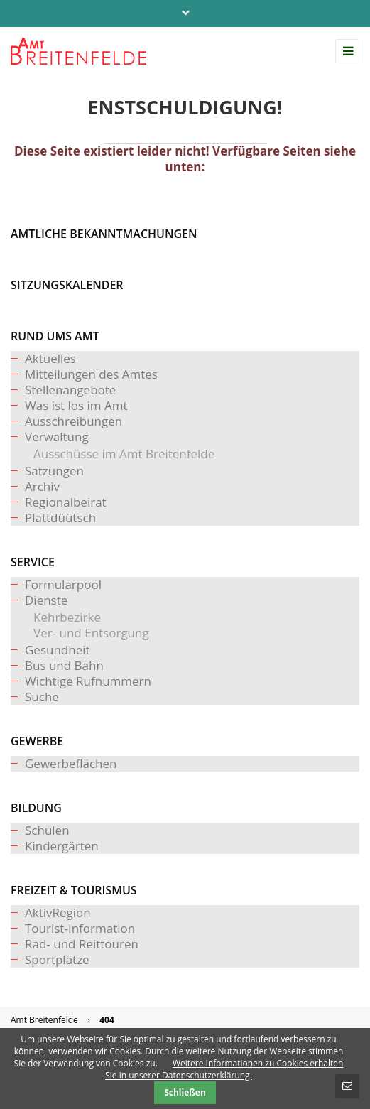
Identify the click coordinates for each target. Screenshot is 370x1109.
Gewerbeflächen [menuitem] (71, 763)
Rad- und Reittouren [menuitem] (81, 944)
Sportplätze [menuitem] (57, 959)
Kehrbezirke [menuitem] (67, 617)
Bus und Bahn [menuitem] (64, 665)
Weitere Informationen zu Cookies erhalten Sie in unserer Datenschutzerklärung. (224, 1069)
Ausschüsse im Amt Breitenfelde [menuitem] (123, 453)
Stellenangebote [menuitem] (70, 390)
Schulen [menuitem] (47, 830)
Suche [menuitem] (42, 696)
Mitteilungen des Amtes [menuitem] (91, 374)
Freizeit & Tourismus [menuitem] (74, 890)
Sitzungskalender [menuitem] (67, 285)
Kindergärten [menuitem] (62, 846)
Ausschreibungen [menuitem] (73, 421)
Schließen (185, 1092)
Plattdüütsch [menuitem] (60, 517)
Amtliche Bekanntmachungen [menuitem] (104, 234)
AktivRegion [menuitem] (58, 912)
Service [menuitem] (33, 562)
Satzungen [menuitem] (54, 470)
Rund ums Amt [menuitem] (55, 336)
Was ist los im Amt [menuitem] (76, 405)
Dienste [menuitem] (46, 600)
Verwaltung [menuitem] (57, 436)
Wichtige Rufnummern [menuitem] (88, 681)
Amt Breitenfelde (44, 1020)
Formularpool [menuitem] (63, 584)
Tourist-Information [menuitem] (80, 928)
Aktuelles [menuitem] (50, 358)
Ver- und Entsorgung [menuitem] (91, 632)
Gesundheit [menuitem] (57, 650)
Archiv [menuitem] (42, 486)
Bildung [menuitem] (36, 808)
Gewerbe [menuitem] (37, 741)
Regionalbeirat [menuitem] (66, 502)
